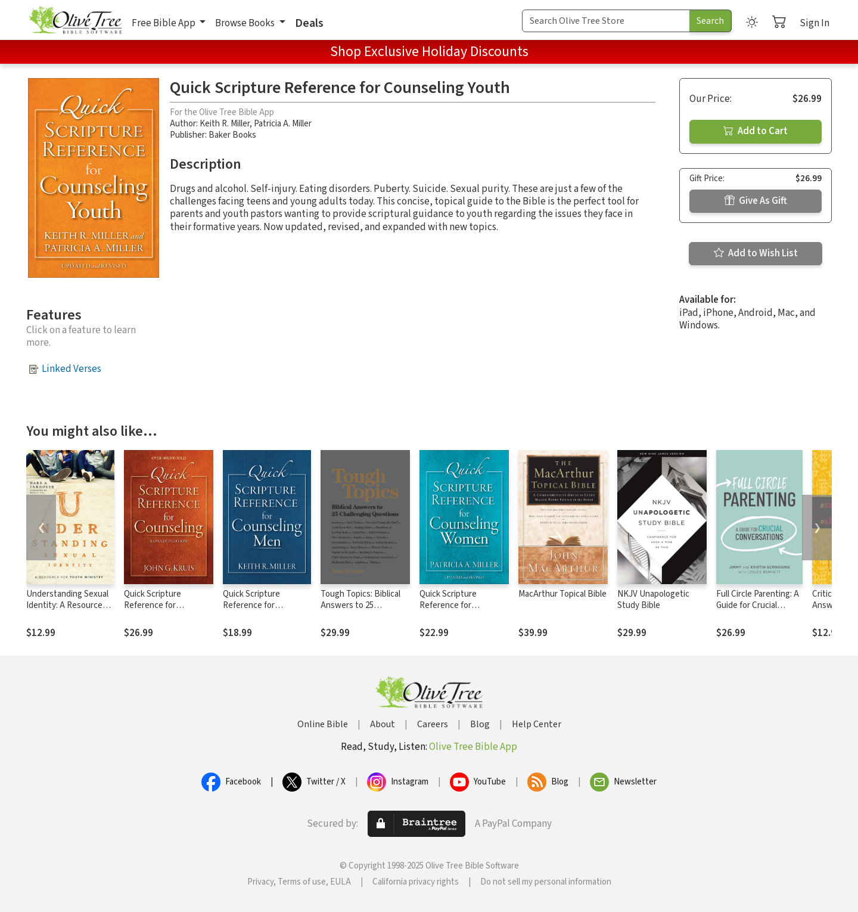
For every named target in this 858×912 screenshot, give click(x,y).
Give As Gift (756, 201)
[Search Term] (606, 21)
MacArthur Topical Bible (562, 594)
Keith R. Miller (225, 123)
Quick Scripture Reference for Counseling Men (252, 605)
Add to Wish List (756, 253)
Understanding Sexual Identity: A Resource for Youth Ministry (67, 605)
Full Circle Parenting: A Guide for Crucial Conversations (757, 605)
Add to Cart (755, 131)
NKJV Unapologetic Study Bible (653, 600)
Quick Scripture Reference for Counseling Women (455, 605)
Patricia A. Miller (283, 123)
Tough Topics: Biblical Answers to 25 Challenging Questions (363, 605)
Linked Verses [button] (71, 369)
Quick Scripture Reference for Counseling (152, 605)
